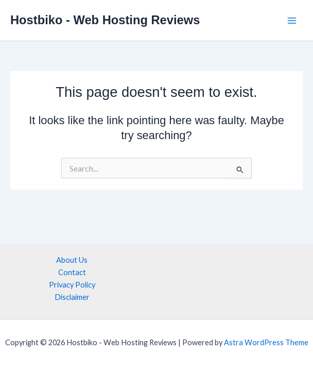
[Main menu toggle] (292, 20)
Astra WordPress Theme (266, 342)
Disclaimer (72, 297)
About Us (72, 260)
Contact (72, 272)
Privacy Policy (72, 284)
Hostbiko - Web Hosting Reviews (105, 20)
